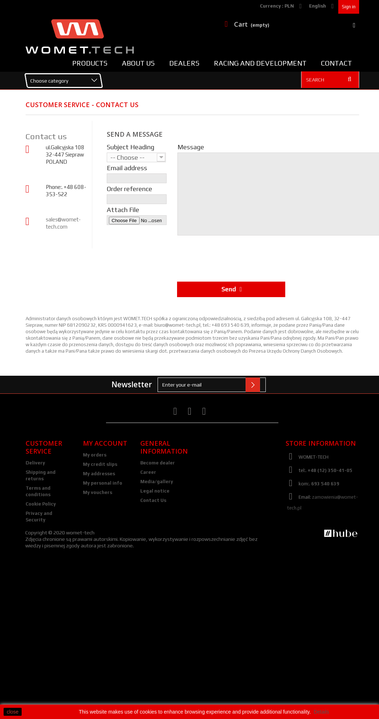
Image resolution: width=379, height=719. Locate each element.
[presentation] (232, 257)
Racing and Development (260, 63)
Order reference (129, 189)
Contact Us (153, 500)
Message (190, 147)
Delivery (35, 463)
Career (148, 472)
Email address (127, 168)
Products (89, 63)
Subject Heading (130, 147)
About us (138, 63)
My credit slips (100, 464)
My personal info (102, 483)
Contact (336, 63)
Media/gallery (156, 481)
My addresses (99, 473)
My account (105, 443)
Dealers (184, 63)
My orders (94, 455)
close (13, 712)
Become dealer (157, 463)
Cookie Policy (41, 504)
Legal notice (154, 491)
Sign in (349, 6)
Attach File (123, 210)
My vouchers (97, 492)
